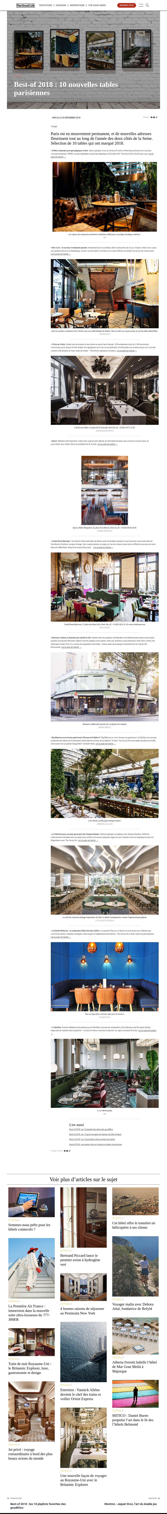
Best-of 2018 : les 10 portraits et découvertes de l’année (92, 1139)
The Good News (97, 5)
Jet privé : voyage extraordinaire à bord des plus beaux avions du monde (30, 1454)
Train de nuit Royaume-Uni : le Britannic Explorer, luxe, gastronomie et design (29, 1368)
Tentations (45, 5)
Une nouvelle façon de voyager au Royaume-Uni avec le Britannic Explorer (83, 1480)
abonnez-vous (127, 5)
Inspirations (77, 5)
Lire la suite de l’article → (61, 254)
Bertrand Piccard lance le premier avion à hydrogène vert (80, 1259)
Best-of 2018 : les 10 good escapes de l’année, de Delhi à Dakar (95, 1134)
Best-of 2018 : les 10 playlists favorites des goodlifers (91, 1129)
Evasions (61, 5)
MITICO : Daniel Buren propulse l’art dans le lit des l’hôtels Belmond (132, 1420)
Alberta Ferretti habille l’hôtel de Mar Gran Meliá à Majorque (134, 1366)
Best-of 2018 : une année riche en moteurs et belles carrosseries (95, 1144)
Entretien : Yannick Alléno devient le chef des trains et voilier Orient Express (80, 1394)
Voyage (18, 75)
